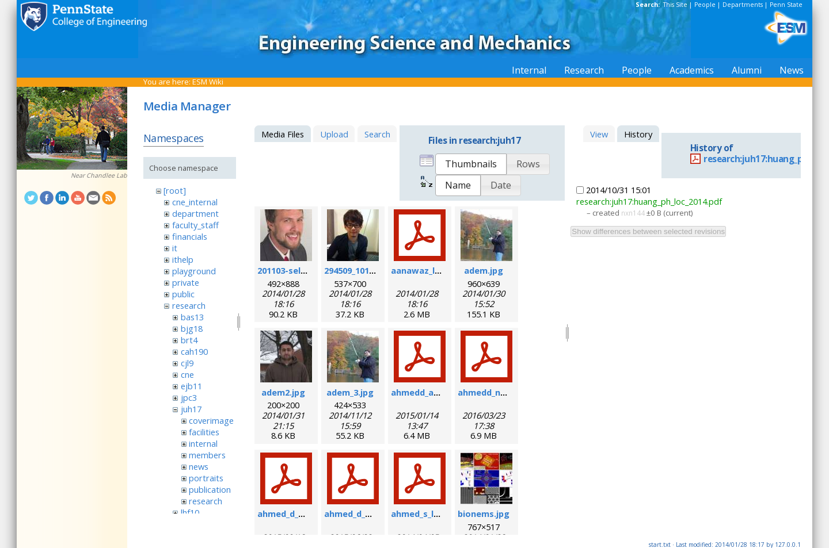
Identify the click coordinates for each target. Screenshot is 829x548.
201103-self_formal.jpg (305, 270)
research (189, 305)
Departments (742, 5)
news (198, 466)
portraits (206, 478)
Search (377, 134)
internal (203, 443)
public (183, 294)
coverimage (211, 420)
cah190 (194, 351)
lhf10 (190, 512)
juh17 (191, 409)
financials (189, 236)
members (207, 455)
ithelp (182, 259)
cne (187, 374)
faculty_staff (195, 225)
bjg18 (192, 328)
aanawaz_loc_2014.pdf (437, 270)
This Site (675, 5)
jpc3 (189, 397)
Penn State (786, 5)
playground (194, 271)
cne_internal (195, 202)
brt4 (189, 340)
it (174, 248)
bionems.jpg (483, 513)
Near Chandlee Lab (99, 175)
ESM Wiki (207, 81)
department (195, 213)
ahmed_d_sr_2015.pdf (368, 513)
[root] (174, 190)
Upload (334, 134)
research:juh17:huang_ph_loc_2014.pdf (649, 201)
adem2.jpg (283, 392)
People (705, 5)
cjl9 (187, 363)
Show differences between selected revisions (648, 231)
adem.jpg (483, 270)
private (185, 282)
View (599, 134)
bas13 (192, 317)
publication (210, 489)
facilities (204, 432)
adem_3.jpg (350, 392)
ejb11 (191, 386)
